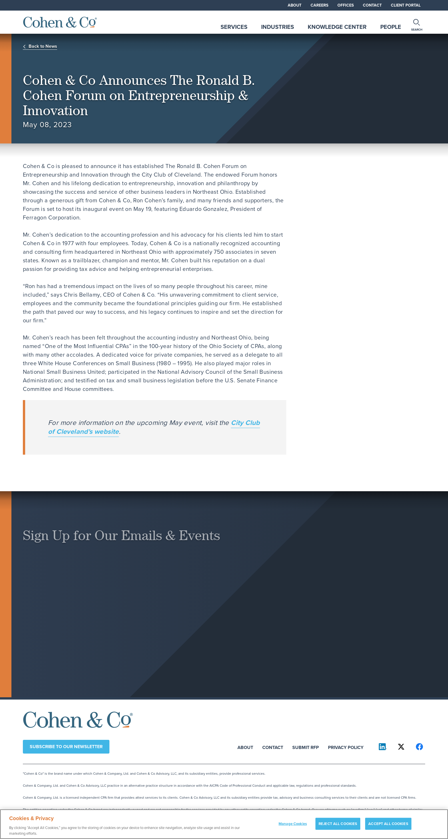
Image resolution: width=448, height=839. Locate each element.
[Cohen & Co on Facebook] (419, 747)
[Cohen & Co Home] (60, 22)
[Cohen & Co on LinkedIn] (383, 747)
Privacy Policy (345, 747)
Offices (345, 5)
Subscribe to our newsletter (66, 746)
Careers (319, 5)
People (390, 27)
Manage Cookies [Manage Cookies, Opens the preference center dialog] (293, 827)
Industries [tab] (277, 27)
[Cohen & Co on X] (401, 747)
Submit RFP (305, 747)
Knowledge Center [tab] (337, 27)
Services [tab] (234, 27)
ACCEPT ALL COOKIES (388, 827)
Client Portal (406, 5)
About (294, 5)
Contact (372, 5)
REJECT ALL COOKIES (338, 827)
